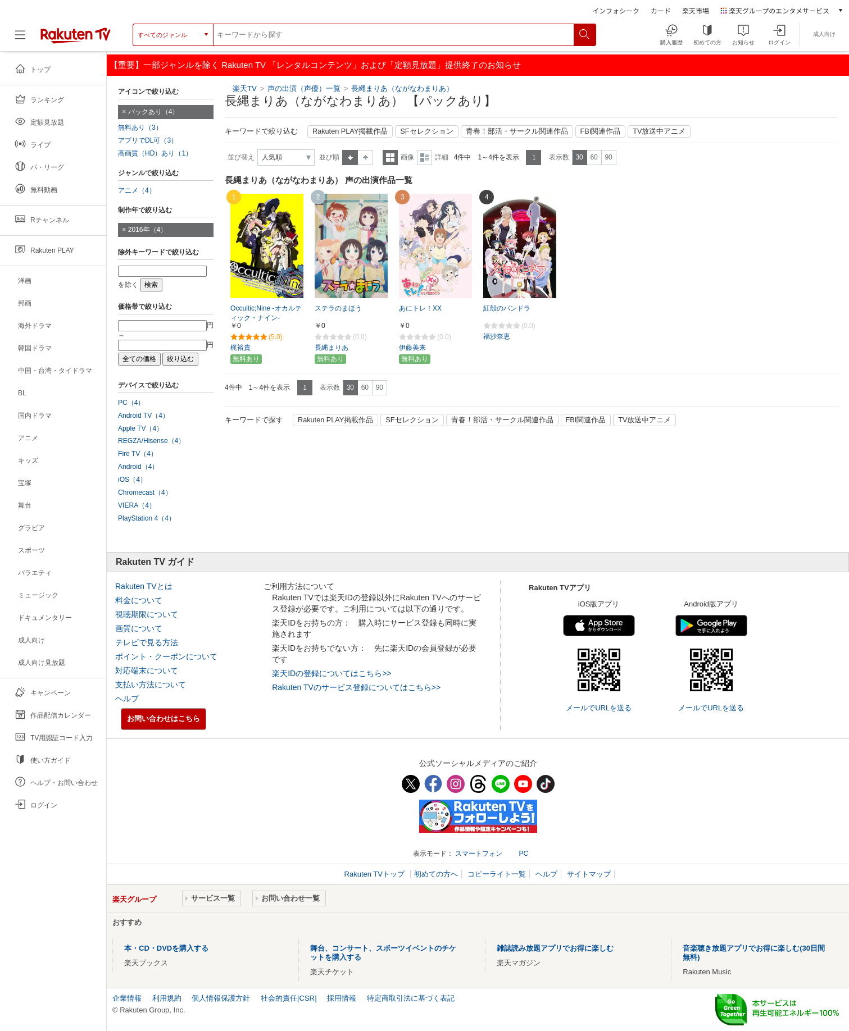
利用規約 (166, 998)
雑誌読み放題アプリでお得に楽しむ (555, 948)
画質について (138, 628)
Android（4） (138, 467)
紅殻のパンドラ (506, 308)
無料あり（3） (140, 127)
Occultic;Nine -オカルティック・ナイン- (266, 313)
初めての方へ (436, 874)
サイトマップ (589, 874)
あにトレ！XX (420, 308)
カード (661, 10)
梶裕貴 (240, 348)
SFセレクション (426, 131)
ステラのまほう (338, 308)
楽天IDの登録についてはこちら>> (331, 673)
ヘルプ (127, 698)
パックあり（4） (153, 112)
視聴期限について (146, 614)
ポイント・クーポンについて (166, 656)
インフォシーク (615, 10)
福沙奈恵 (496, 336)
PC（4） (131, 403)
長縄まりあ (331, 348)
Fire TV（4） (137, 454)
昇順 (350, 157)
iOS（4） (132, 479)
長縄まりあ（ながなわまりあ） (402, 88)
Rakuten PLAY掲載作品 (350, 131)
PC (523, 853)
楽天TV (245, 88)
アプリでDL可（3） (148, 140)
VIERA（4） (137, 505)
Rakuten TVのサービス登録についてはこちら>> (356, 687)
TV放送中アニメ (659, 131)
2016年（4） (147, 230)
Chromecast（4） (145, 492)
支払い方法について (150, 684)
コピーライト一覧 (496, 874)
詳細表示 (424, 157)
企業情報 (127, 998)
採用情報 (341, 998)
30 (579, 157)
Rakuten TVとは (143, 586)
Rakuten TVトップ (375, 874)
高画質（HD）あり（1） (155, 153)
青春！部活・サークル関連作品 (517, 131)
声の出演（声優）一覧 (303, 88)
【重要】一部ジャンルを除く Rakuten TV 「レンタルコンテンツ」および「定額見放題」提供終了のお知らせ (315, 65)
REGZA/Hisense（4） (151, 441)
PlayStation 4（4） (146, 518)
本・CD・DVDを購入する (166, 948)
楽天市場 (695, 10)
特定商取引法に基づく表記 (411, 998)
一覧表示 (390, 157)
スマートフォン (478, 853)
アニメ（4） (137, 190)
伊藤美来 (412, 348)
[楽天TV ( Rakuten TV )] (75, 39)
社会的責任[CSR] (289, 998)
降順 (365, 157)
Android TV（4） (143, 415)
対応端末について (146, 670)
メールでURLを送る (599, 708)
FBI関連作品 (600, 131)
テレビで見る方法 (146, 642)
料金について (138, 600)
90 (608, 157)
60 (593, 157)
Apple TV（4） (140, 428)
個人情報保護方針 (221, 998)
